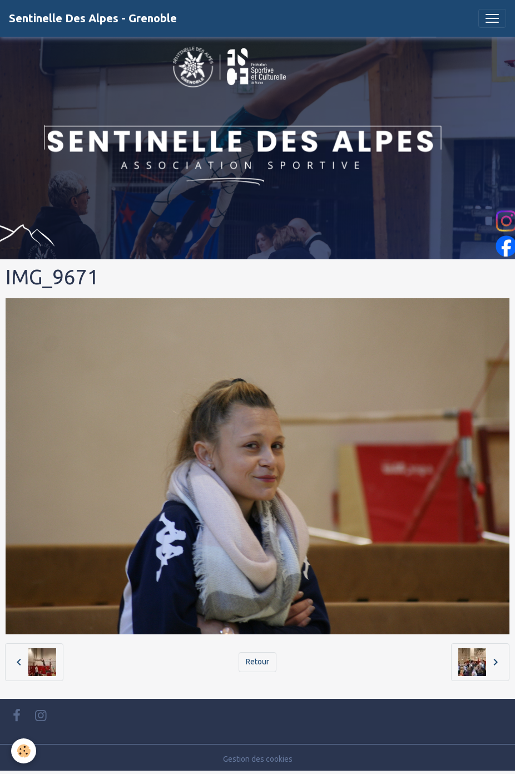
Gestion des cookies (258, 759)
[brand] (93, 18)
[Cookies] (23, 750)
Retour (257, 661)
